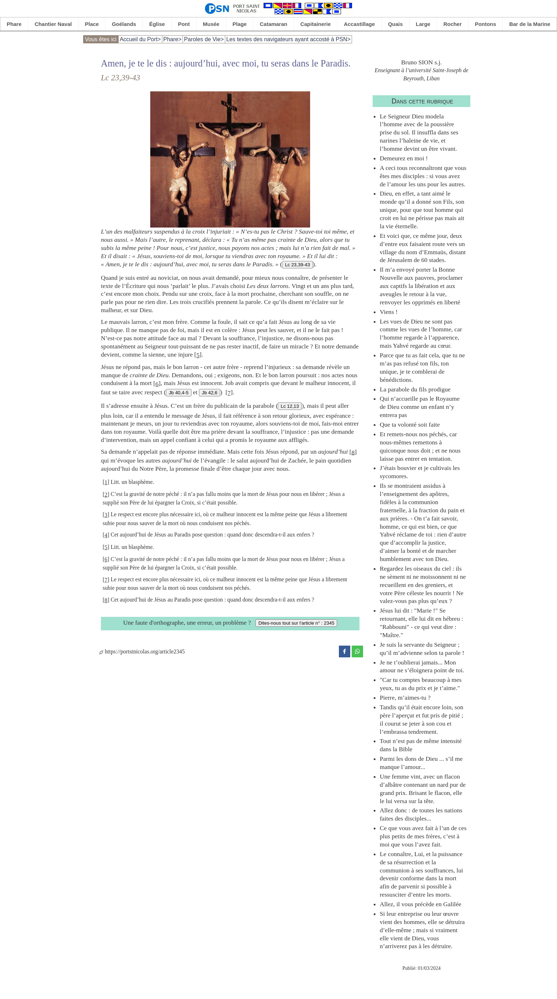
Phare (14, 24)
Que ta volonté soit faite (410, 424)
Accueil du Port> (140, 39)
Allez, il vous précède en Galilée (420, 904)
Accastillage (359, 24)
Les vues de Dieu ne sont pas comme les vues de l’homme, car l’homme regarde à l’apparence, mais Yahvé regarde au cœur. (421, 333)
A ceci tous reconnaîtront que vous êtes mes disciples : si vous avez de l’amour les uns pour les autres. (423, 176)
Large (423, 24)
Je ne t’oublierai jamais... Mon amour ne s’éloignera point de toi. (422, 666)
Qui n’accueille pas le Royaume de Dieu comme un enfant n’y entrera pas (420, 406)
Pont (184, 24)
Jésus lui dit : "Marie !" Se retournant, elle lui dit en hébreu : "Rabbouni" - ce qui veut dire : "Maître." (421, 623)
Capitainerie (316, 24)
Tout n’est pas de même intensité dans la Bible (421, 745)
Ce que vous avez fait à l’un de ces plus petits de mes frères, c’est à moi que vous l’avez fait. (423, 836)
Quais (395, 24)
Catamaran (273, 24)
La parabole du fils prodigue (415, 389)
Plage (240, 24)
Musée (211, 24)
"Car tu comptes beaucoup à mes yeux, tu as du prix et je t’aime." (420, 683)
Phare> (172, 39)
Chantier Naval (53, 24)
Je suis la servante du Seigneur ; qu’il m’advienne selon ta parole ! (422, 648)
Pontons (485, 24)
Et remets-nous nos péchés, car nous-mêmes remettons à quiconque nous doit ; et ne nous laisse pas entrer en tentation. (420, 446)
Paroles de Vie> (204, 39)
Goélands (124, 24)
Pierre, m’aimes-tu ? (405, 697)
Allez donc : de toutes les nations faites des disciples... (421, 814)
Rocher (452, 24)
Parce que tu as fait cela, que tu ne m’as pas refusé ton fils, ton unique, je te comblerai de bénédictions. (422, 367)
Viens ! (389, 311)
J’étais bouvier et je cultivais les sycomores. (420, 472)
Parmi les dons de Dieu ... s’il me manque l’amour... (421, 762)
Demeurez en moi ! (404, 158)
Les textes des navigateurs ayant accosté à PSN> (288, 39)
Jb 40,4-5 (179, 392)
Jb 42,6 (209, 392)
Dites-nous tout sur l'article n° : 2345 (296, 623)
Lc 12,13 (290, 406)
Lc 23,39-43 (297, 264)
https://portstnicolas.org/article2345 (142, 651)
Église (157, 24)
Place (92, 24)
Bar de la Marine (529, 24)
